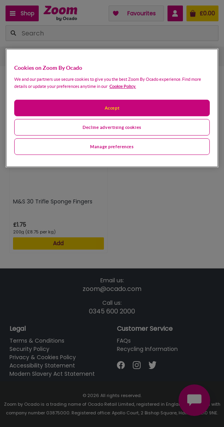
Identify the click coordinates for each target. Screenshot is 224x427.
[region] (112, 107)
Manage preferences (112, 146)
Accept (112, 107)
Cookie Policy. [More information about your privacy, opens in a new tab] (122, 86)
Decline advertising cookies (112, 127)
